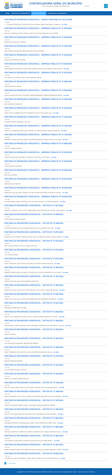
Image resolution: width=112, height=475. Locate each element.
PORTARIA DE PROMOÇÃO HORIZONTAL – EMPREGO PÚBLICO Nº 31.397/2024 (38, 72)
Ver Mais (64, 24)
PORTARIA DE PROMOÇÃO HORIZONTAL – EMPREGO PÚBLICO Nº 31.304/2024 (38, 108)
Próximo (13, 463)
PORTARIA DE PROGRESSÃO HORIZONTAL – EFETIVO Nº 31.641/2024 (33, 303)
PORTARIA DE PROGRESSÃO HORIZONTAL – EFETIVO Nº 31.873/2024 (33, 249)
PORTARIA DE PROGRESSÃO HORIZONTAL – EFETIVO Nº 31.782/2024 (33, 267)
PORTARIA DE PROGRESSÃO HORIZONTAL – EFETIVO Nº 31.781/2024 (33, 276)
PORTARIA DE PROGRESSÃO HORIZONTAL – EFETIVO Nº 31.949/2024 (33, 223)
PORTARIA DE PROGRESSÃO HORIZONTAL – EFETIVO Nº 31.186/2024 (33, 409)
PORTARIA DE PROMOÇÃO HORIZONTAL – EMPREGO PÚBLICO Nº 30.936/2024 (38, 187)
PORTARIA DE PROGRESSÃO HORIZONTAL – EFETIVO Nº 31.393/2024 (33, 329)
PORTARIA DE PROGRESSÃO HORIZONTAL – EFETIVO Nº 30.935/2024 (33, 453)
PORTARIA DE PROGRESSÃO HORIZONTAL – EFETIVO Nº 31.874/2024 (33, 241)
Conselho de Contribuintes (57, 13)
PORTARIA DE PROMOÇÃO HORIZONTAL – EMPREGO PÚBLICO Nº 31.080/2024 (38, 143)
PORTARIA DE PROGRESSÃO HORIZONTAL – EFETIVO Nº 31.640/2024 (33, 311)
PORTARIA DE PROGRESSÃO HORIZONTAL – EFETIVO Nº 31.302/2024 (33, 338)
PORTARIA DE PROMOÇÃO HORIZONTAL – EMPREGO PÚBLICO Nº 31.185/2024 (38, 117)
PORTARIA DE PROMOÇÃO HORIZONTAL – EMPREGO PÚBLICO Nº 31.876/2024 (38, 37)
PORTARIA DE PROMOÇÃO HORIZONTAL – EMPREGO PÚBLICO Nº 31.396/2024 (38, 81)
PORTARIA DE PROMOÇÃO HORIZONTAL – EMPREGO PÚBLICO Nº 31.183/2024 (38, 134)
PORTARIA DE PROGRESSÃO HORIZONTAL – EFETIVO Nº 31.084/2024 (33, 418)
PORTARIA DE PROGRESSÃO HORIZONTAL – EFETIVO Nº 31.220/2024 (33, 373)
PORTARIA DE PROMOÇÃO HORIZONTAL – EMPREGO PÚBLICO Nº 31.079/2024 (38, 152)
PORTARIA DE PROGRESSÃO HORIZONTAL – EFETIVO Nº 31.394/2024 (33, 320)
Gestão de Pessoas (38, 13)
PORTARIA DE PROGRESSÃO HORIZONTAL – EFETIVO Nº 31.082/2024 (33, 435)
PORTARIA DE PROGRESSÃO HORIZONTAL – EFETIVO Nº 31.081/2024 (33, 444)
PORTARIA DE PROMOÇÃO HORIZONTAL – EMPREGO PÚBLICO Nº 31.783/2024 (38, 46)
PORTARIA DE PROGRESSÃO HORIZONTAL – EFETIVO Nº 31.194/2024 (33, 382)
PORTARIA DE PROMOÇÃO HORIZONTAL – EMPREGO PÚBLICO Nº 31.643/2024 (38, 64)
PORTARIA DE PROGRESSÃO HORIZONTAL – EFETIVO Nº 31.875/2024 (33, 232)
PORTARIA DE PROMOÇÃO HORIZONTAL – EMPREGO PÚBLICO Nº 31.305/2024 (38, 99)
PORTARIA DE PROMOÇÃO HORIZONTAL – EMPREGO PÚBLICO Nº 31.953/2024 (38, 28)
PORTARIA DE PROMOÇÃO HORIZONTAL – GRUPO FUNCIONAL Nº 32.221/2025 (38, 19)
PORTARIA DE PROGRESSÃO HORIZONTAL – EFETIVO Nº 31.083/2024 (33, 427)
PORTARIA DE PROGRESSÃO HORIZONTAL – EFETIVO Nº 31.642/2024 (33, 294)
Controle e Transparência (20, 13)
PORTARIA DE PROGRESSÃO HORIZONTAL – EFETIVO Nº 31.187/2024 (33, 400)
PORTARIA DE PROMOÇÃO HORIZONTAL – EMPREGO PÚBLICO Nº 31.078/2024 (38, 161)
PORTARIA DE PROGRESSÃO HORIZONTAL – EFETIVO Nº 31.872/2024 (33, 258)
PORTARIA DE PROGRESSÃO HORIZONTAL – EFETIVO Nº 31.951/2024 (33, 205)
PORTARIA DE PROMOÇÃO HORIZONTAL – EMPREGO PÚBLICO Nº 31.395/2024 (38, 90)
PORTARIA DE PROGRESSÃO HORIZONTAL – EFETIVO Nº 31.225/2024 (33, 365)
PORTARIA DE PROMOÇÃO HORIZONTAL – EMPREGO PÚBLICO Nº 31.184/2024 (38, 126)
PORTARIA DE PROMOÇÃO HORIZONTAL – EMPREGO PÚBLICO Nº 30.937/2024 (38, 179)
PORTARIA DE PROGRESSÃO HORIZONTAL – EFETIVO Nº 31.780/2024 (33, 285)
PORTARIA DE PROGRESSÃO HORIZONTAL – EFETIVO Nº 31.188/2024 (33, 391)
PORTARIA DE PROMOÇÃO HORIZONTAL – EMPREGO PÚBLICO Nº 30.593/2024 (38, 196)
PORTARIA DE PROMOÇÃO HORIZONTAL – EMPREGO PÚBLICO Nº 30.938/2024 (38, 170)
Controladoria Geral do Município (55, 3)
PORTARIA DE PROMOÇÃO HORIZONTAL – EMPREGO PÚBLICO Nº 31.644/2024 (38, 55)
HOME (7, 13)
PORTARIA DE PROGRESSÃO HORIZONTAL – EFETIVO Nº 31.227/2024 (33, 356)
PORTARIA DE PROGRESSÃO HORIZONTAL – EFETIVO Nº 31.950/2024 (33, 214)
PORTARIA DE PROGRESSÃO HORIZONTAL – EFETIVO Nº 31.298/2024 (33, 347)
